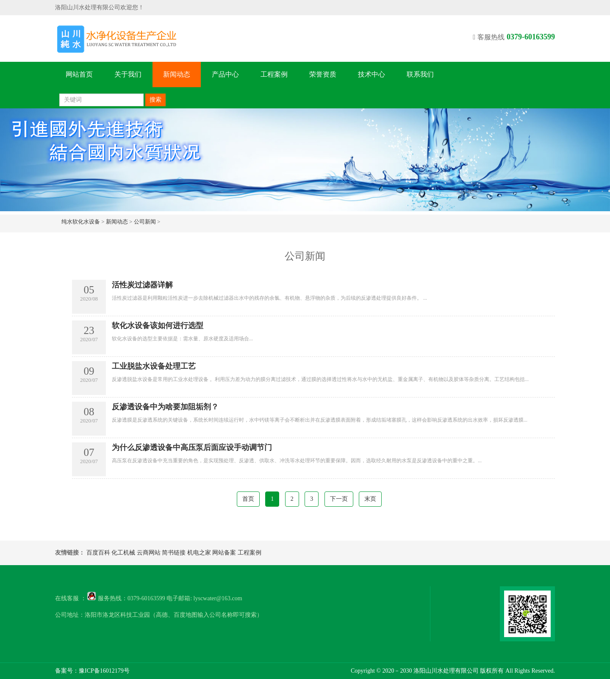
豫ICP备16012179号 (104, 671)
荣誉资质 (322, 74)
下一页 (339, 499)
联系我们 (420, 74)
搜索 (155, 100)
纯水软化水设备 (80, 221)
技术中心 (371, 74)
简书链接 (174, 552)
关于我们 (127, 74)
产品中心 (225, 74)
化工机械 (123, 552)
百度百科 (98, 552)
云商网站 (149, 552)
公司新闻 (145, 221)
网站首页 (79, 74)
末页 (370, 499)
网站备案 (224, 552)
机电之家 (199, 552)
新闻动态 (176, 74)
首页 (248, 499)
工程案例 (274, 74)
